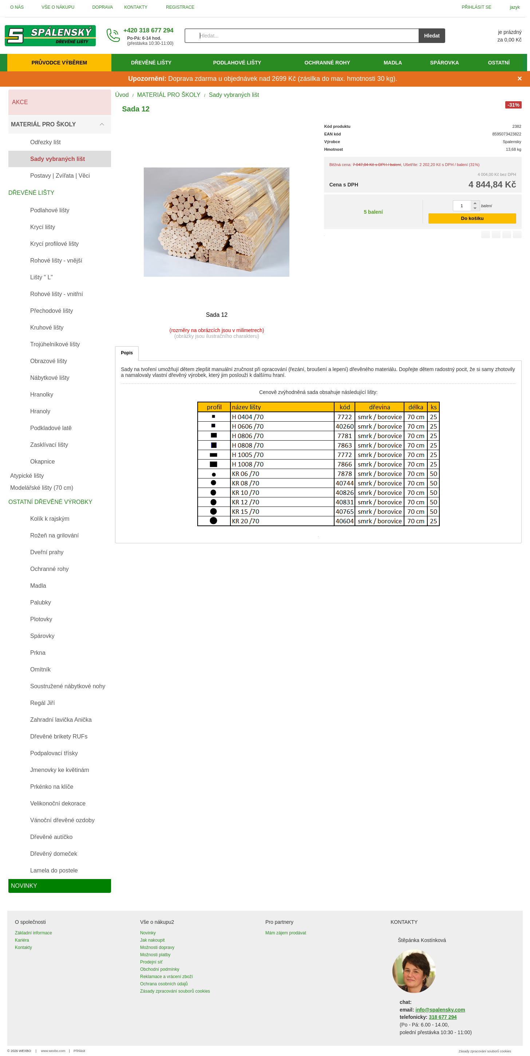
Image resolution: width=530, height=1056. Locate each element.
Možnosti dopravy (157, 947)
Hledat (432, 36)
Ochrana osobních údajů (164, 983)
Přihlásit (79, 1051)
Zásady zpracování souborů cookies (175, 991)
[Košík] (490, 35)
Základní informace (33, 932)
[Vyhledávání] (302, 35)
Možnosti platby (155, 954)
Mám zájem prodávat (285, 932)
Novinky (148, 932)
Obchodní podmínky (159, 969)
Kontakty (23, 947)
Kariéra (22, 940)
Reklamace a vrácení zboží (166, 976)
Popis (127, 352)
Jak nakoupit (152, 940)
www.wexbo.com (53, 1051)
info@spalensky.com (440, 1010)
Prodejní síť (151, 962)
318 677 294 (442, 1017)
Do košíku (472, 218)
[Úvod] (50, 35)
